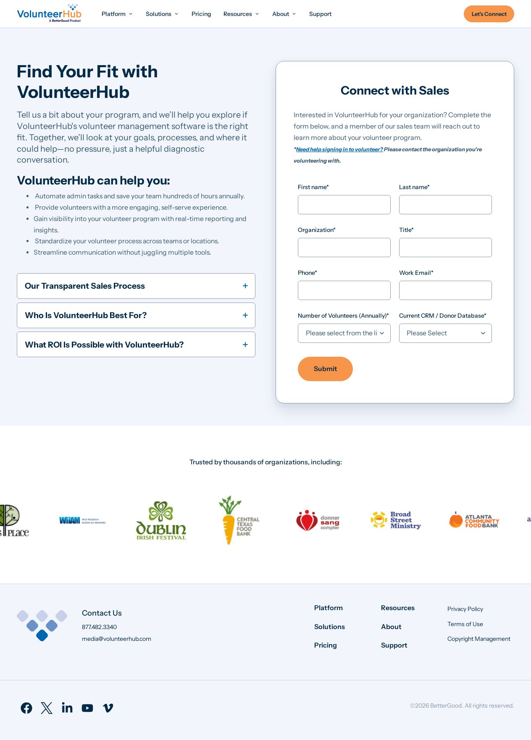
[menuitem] (117, 14)
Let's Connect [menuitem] (489, 14)
